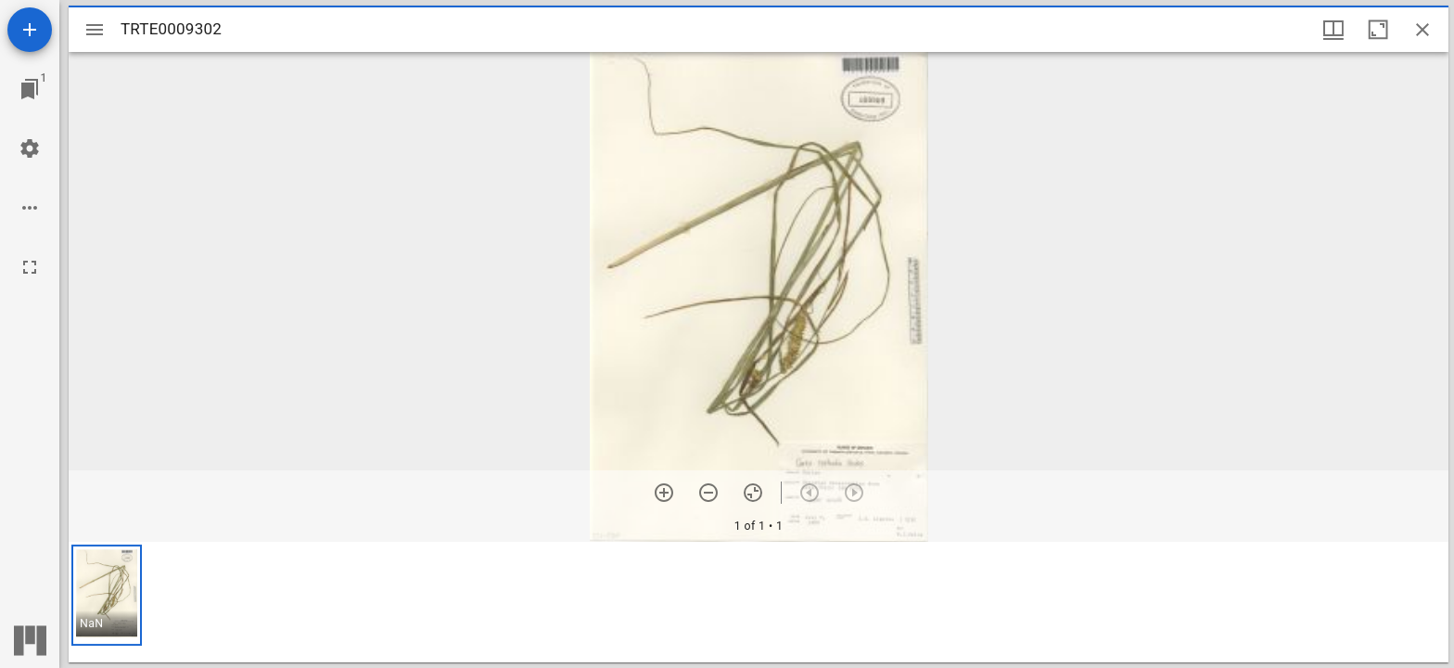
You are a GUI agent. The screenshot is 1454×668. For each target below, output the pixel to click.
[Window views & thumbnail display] (1333, 29)
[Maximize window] (1378, 29)
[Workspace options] (29, 208)
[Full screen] (29, 267)
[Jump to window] (29, 89)
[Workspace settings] (29, 148)
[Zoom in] (664, 492)
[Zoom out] (708, 492)
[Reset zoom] (753, 492)
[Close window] (1422, 29)
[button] (106, 595)
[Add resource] (29, 29)
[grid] (758, 602)
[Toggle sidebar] (94, 29)
